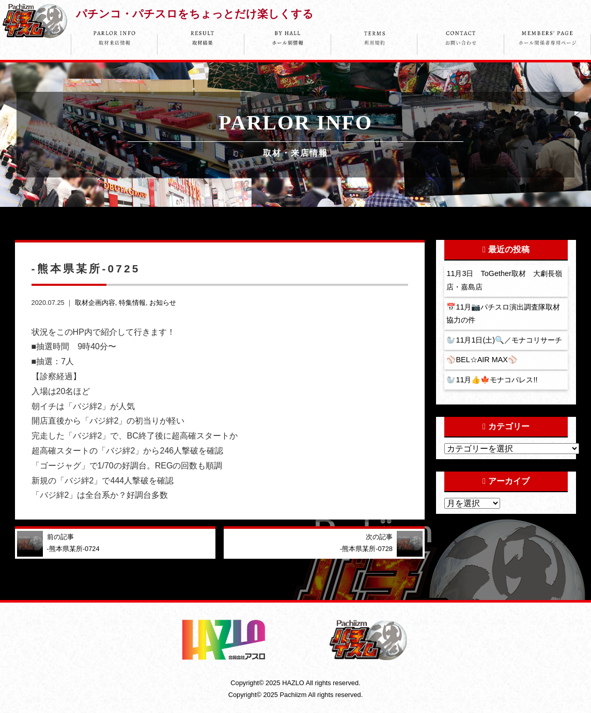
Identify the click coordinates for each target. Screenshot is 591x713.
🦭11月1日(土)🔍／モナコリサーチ (504, 340)
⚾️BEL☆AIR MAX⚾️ (481, 359)
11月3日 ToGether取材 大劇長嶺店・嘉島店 (504, 280)
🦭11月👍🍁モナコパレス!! (491, 380)
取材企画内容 (95, 302)
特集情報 (132, 302)
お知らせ (162, 302)
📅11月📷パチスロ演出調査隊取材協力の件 (503, 314)
